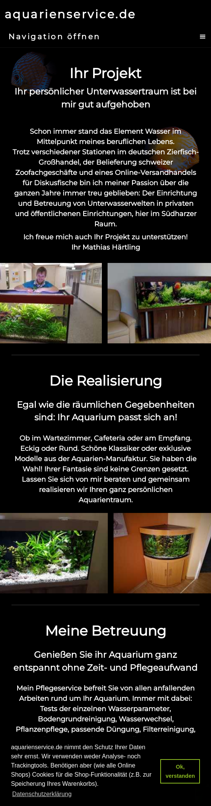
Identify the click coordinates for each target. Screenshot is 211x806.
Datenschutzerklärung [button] (42, 794)
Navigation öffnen (54, 36)
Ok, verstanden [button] (180, 771)
